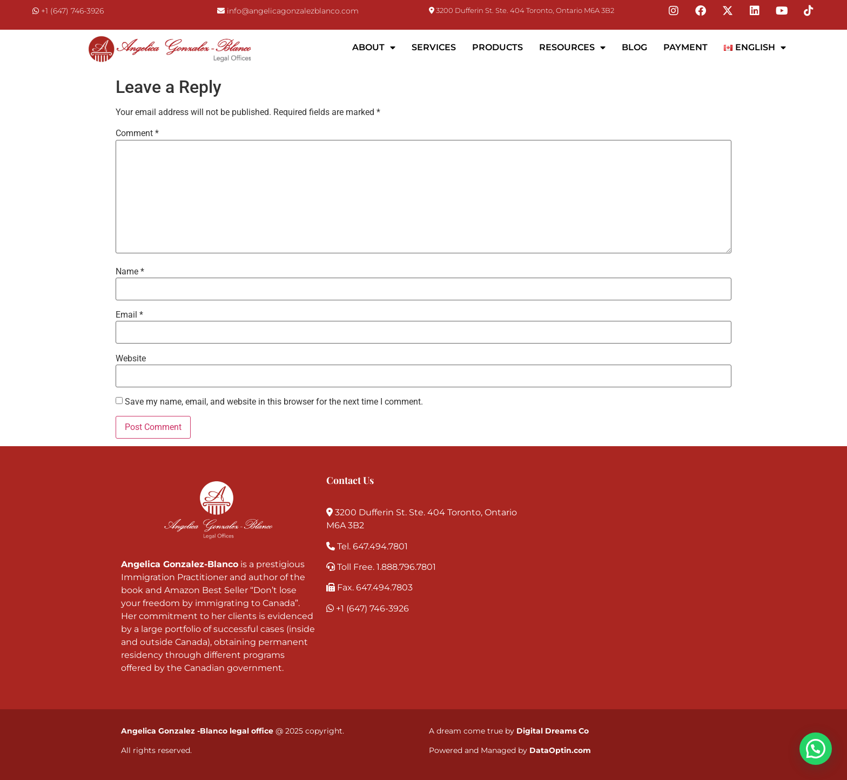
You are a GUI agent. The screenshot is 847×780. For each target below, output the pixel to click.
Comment (137, 133)
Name (130, 271)
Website (131, 358)
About (373, 47)
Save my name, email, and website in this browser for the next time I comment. (274, 402)
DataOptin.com (560, 750)
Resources (572, 47)
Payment (685, 47)
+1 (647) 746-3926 (72, 11)
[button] (815, 748)
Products (497, 47)
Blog (634, 47)
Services (434, 47)
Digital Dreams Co (552, 731)
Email (129, 315)
